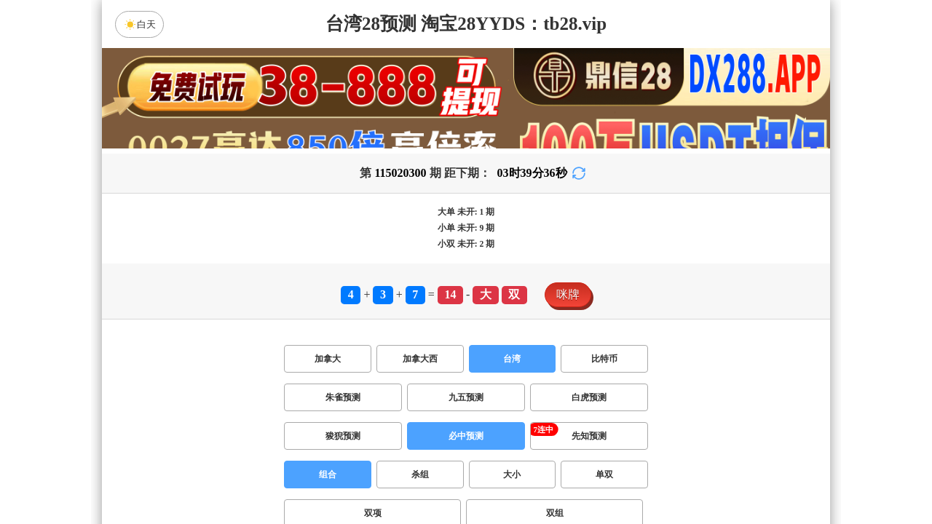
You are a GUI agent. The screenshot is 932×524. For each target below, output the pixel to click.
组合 (327, 474)
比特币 (604, 359)
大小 (512, 474)
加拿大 (328, 359)
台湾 (512, 359)
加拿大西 (420, 359)
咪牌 (568, 294)
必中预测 (466, 436)
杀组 (420, 474)
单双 (604, 474)
